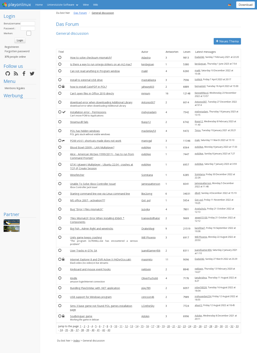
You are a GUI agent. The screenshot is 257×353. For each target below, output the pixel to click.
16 (147, 326)
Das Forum (80, 13)
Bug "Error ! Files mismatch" (86, 209)
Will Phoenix (148, 237)
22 (179, 326)
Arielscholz (200, 208)
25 (194, 326)
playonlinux (16, 4)
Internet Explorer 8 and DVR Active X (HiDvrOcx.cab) (100, 259)
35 (66, 330)
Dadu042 (199, 57)
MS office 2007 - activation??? (87, 200)
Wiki (95, 4)
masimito (147, 259)
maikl (144, 71)
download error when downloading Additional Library (101, 102)
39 (87, 330)
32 (231, 326)
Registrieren (12, 47)
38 (82, 330)
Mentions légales (15, 88)
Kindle (73, 278)
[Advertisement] (20, 155)
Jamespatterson (150, 184)
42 (103, 330)
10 (115, 326)
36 (71, 330)
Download (245, 5)
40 (93, 330)
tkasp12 (146, 122)
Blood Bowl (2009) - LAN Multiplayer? (92, 147)
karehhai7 (200, 228)
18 (158, 326)
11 (121, 326)
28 (210, 326)
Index (76, 340)
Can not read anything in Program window (95, 71)
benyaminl (200, 86)
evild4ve (146, 147)
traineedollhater (150, 218)
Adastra (146, 57)
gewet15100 (201, 217)
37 (77, 330)
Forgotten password (17, 51)
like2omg (146, 193)
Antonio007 (148, 102)
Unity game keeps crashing (86, 237)
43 (108, 330)
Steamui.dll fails (79, 122)
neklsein (146, 269)
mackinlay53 (148, 131)
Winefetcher (77, 175)
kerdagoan (147, 64)
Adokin (145, 316)
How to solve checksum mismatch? (91, 57)
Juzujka (145, 209)
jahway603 (147, 86)
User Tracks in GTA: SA (83, 250)
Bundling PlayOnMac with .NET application (95, 288)
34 (61, 330)
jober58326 (201, 287)
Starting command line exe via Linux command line (100, 193)
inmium (145, 93)
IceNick (198, 79)
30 (221, 326)
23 (184, 326)
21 (173, 326)
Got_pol (146, 200)
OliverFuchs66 (149, 278)
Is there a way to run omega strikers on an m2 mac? (101, 64)
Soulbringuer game (81, 316)
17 (152, 326)
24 (189, 326)
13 (131, 326)
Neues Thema (227, 41)
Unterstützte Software (60, 4)
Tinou (198, 130)
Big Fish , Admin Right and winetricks (91, 228)
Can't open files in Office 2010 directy (92, 93)
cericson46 (147, 297)
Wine (86, 4)
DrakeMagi (147, 228)
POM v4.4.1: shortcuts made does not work (95, 140)
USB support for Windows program (91, 297)
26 (200, 326)
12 (126, 326)
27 (205, 326)
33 (237, 326)
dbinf (197, 193)
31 (226, 326)
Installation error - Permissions (88, 112)
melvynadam (149, 112)
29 (216, 326)
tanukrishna (201, 277)
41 (98, 330)
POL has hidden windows (85, 131)
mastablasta (148, 80)
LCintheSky (147, 306)
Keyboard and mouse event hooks (90, 269)
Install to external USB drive (86, 80)
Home (39, 4)
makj (197, 140)
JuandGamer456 (150, 250)
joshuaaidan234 (203, 296)
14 (136, 326)
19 (163, 326)
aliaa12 (198, 305)
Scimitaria (147, 175)
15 (142, 326)
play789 (146, 288)
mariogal (146, 140)
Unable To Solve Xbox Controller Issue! (93, 184)
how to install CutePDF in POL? (88, 86)
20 (168, 326)
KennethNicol (201, 92)
